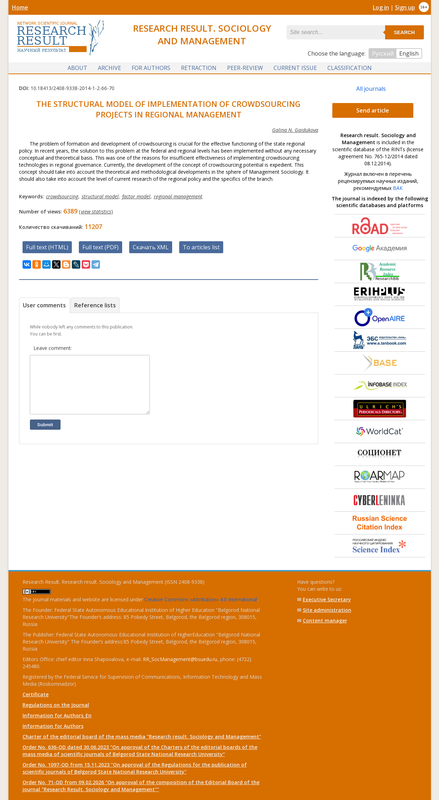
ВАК (398, 188)
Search (404, 32)
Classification (349, 68)
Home (20, 7)
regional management (178, 196)
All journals (371, 88)
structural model (100, 196)
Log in (381, 7)
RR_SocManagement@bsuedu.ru (180, 659)
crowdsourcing (62, 196)
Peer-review (245, 68)
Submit (45, 435)
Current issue (295, 68)
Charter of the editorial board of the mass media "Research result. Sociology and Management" (142, 736)
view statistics (96, 211)
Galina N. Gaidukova (295, 130)
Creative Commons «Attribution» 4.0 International (200, 599)
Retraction (199, 68)
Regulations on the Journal (56, 705)
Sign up (405, 7)
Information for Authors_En (57, 715)
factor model (136, 196)
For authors (151, 68)
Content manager (325, 620)
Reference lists (95, 305)
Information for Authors (53, 726)
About (77, 68)
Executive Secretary (327, 599)
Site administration (327, 610)
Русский (383, 53)
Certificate (36, 694)
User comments (44, 305)
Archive (109, 68)
